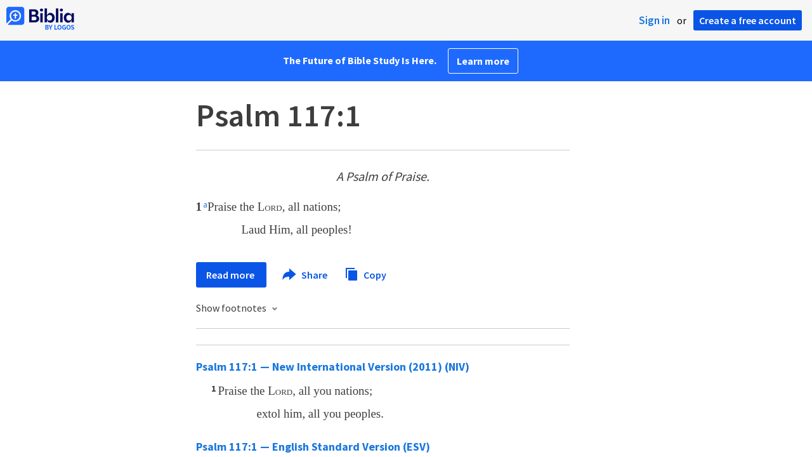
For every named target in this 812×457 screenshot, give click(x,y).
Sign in (654, 20)
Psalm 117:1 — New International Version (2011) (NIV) (332, 366)
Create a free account (747, 20)
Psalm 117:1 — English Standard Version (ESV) (313, 446)
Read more (231, 274)
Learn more (483, 61)
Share (305, 274)
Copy (365, 273)
